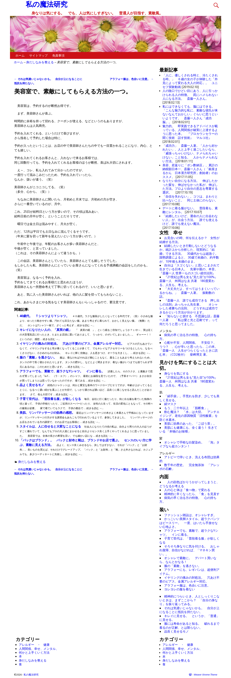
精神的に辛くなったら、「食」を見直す (191, 494)
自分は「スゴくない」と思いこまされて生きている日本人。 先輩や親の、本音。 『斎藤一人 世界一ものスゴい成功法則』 (190, 269)
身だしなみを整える (40, 62)
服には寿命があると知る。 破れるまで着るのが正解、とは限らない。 (189, 625)
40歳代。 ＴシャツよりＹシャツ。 (45, 316)
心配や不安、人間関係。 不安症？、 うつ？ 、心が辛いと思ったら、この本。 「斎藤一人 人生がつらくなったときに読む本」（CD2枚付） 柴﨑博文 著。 (190, 348)
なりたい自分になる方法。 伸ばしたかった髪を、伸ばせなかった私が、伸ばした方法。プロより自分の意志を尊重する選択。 (190, 186)
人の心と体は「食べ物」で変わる (187, 490)
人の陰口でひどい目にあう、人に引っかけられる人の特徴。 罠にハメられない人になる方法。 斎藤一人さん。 (190, 95)
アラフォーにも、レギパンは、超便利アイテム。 (189, 572)
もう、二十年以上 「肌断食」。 (187, 408)
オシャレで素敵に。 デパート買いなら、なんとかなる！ (188, 560)
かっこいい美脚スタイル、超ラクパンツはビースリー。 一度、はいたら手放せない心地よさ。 (189, 523)
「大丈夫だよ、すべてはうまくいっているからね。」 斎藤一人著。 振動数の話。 (189, 293)
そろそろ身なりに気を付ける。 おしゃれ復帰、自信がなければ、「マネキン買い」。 (189, 550)
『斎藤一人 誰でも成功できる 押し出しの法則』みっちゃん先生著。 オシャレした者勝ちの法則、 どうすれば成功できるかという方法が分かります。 (189, 306)
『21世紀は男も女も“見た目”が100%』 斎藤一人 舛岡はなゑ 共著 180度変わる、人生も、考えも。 (190, 281)
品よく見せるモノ (32, 385)
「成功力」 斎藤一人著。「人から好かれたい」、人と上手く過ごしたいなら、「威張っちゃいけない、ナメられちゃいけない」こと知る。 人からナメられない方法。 (190, 153)
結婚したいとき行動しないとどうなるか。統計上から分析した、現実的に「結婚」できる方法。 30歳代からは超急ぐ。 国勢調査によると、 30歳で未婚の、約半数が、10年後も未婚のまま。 (190, 254)
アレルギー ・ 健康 (34, 645)
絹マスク (170, 404)
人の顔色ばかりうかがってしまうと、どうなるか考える (189, 484)
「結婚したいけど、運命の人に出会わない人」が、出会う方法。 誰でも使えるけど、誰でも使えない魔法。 (190, 220)
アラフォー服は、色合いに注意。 (131, 79)
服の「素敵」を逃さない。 (38, 357)
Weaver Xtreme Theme (205, 674)
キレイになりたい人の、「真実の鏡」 (46, 330)
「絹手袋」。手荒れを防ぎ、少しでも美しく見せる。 (189, 398)
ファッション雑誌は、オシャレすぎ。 (190, 515)
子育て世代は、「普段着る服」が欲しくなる (51, 399)
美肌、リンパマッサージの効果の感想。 (48, 412)
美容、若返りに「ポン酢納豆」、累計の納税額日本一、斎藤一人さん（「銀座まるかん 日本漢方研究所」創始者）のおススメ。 (190, 171)
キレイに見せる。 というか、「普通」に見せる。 (189, 618)
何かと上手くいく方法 (34, 652)
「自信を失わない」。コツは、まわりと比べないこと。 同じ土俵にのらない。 (190, 198)
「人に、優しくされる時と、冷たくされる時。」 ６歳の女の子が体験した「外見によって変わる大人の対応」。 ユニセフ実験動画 (190, 81)
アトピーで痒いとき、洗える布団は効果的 (189, 459)
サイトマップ (38, 55)
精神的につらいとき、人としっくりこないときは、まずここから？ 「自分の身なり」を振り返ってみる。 (189, 600)
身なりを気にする (176, 373)
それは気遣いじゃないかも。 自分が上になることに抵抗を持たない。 (189, 610)
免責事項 (58, 55)
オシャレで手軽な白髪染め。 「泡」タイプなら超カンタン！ (189, 444)
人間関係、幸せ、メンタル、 (39, 649)
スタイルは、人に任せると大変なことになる (51, 426)
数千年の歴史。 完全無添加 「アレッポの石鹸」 (189, 467)
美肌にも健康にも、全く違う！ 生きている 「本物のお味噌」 (188, 429)
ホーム (20, 55)
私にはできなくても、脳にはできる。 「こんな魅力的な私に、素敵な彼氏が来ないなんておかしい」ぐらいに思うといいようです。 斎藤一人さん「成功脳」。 (190, 114)
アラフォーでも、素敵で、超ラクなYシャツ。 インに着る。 (62, 371)
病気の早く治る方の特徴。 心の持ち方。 (188, 337)
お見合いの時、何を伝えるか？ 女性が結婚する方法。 (189, 240)
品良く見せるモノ (176, 631)
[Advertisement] (44, 538)
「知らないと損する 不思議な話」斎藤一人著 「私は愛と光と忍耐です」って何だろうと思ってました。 (189, 320)
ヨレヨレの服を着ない (179, 589)
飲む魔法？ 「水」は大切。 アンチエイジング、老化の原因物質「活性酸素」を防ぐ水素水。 (189, 416)
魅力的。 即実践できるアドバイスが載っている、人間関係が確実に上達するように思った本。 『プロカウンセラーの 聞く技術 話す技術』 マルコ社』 (191, 132)
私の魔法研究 (31, 674)
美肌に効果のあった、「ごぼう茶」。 (190, 423)
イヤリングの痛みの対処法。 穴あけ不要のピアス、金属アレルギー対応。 (72, 343)
